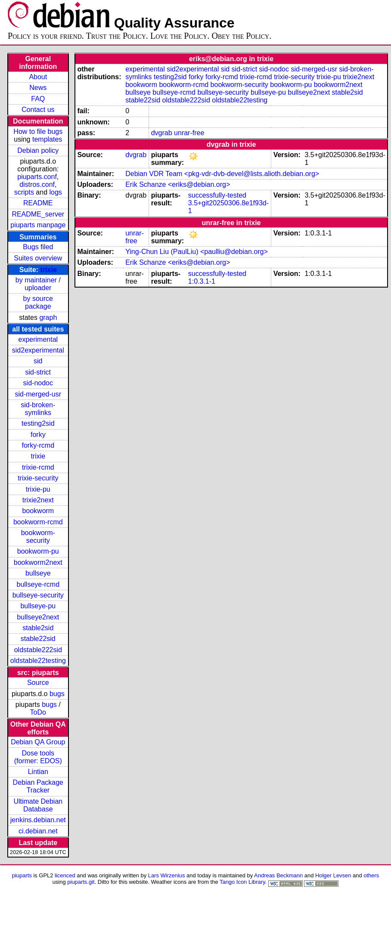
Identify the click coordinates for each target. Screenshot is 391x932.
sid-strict (38, 372)
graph (48, 317)
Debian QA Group (38, 742)
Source (38, 682)
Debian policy (38, 150)
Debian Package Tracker (38, 786)
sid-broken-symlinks (38, 408)
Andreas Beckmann (278, 875)
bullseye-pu (38, 606)
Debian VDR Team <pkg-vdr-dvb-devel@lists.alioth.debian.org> (222, 173)
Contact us (38, 109)
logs (56, 192)
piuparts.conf (37, 176)
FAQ (38, 98)
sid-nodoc (38, 383)
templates (47, 139)
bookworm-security (38, 536)
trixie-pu (38, 489)
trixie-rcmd (38, 467)
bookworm (38, 510)
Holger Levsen (333, 875)
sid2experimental (38, 350)
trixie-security (38, 478)
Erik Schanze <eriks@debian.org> (177, 184)
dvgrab (161, 132)
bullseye (38, 573)
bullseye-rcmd (37, 584)
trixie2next (38, 500)
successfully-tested (217, 195)
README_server (38, 214)
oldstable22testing (38, 660)
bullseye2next (38, 617)
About (38, 77)
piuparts (22, 875)
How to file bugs (37, 131)
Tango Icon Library (242, 882)
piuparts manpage (37, 225)
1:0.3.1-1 (201, 281)
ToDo (38, 712)
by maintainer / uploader (38, 283)
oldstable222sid (38, 649)
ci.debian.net (38, 831)
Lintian (38, 771)
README (38, 203)
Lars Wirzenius (166, 875)
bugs (57, 693)
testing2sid (38, 423)
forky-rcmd (38, 445)
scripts (24, 192)
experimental (38, 339)
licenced (65, 875)
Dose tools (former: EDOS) (38, 757)
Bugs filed (38, 247)
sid (38, 361)
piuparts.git (80, 882)
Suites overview (38, 258)
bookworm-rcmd (38, 522)
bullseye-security (38, 595)
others (371, 875)
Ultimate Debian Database (37, 805)
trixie (48, 269)
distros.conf (37, 184)
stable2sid (37, 628)
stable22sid (38, 638)
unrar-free (189, 132)
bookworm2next (38, 562)
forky (38, 434)
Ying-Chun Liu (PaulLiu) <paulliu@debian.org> (196, 251)
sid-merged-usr (38, 394)
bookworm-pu (38, 551)
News (38, 87)
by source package (38, 302)
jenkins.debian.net (38, 820)
